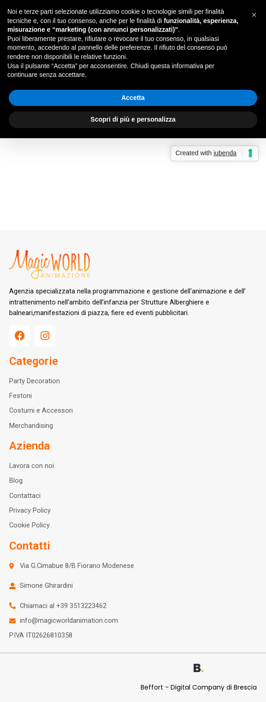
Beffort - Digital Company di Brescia (199, 687)
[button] (254, 14)
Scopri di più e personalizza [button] (132, 119)
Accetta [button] (133, 97)
